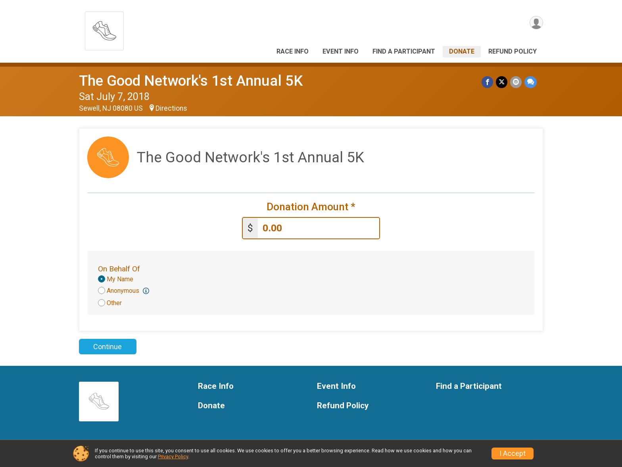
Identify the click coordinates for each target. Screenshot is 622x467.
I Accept (512, 453)
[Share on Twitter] (502, 82)
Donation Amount (311, 207)
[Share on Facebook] (488, 82)
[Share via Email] (516, 82)
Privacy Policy (173, 456)
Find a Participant (403, 51)
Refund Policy (512, 51)
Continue (107, 346)
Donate (461, 51)
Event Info (341, 51)
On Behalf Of (119, 268)
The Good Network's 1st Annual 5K (191, 80)
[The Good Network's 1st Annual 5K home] (104, 29)
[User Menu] (535, 23)
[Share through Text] (530, 82)
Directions (171, 108)
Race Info (292, 51)
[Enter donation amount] (318, 227)
